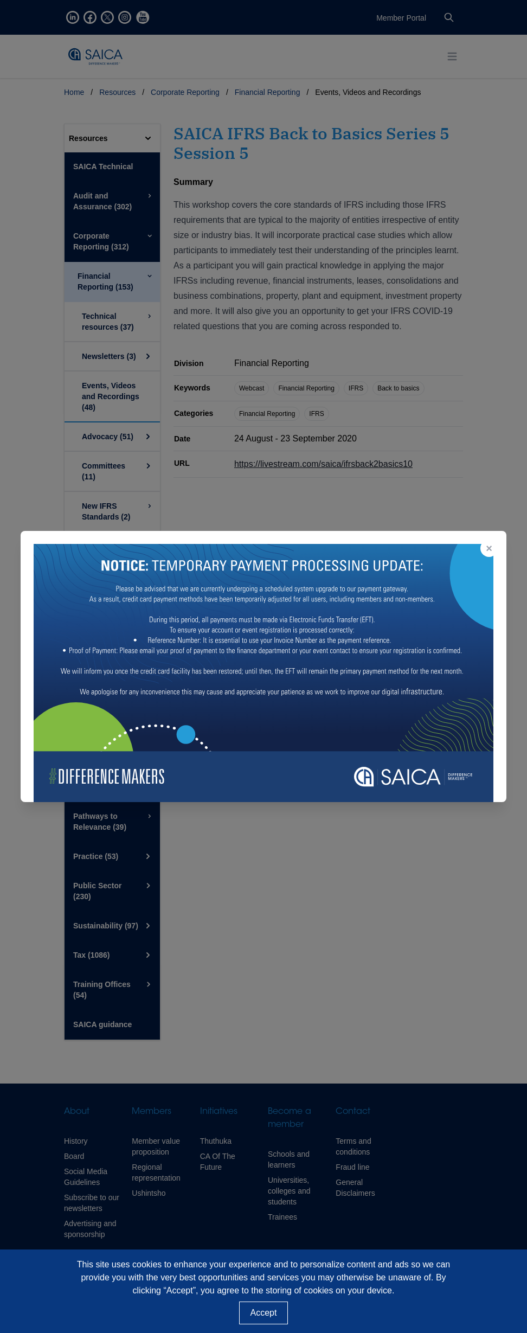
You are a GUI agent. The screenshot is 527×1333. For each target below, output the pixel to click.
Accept (263, 1312)
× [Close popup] (489, 548)
